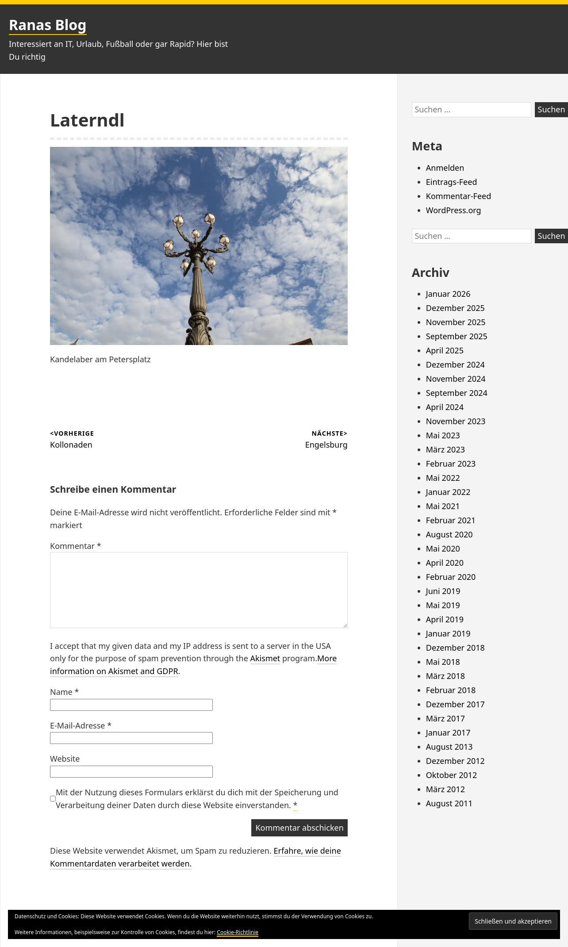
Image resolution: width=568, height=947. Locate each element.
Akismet (265, 658)
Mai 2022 (443, 477)
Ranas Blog (48, 24)
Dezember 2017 (455, 704)
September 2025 (456, 336)
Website (65, 758)
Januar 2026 (448, 293)
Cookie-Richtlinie (237, 932)
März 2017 (445, 718)
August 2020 (449, 534)
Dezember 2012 (455, 760)
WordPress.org (453, 210)
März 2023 (445, 449)
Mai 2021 (443, 506)
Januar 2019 (448, 633)
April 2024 (445, 407)
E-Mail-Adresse (80, 725)
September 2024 (456, 392)
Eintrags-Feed (451, 181)
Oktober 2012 (451, 775)
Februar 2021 (451, 520)
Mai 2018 (443, 661)
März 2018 (445, 676)
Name (64, 691)
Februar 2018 (451, 690)
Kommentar (75, 546)
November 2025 (456, 322)
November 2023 (456, 421)
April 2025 (445, 350)
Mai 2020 (443, 548)
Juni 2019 (443, 591)
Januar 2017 (448, 732)
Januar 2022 (448, 492)
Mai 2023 (443, 435)
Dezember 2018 (455, 647)
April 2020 (445, 562)
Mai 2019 (443, 605)
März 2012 (445, 789)
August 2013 (449, 746)
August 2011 (449, 803)
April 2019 (445, 619)
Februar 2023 (451, 463)
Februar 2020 (451, 576)
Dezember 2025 (455, 308)
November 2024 (456, 378)
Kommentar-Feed (458, 196)
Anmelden (445, 167)
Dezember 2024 (455, 364)
